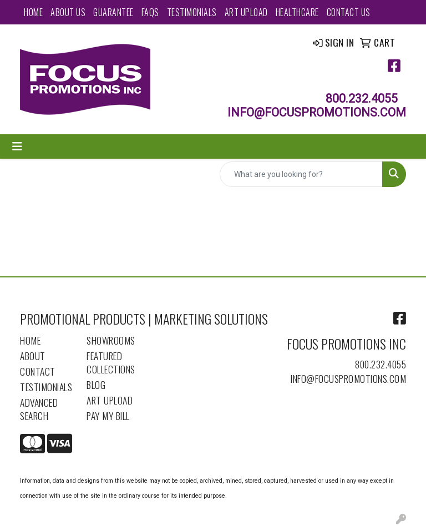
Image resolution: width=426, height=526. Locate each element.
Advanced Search (39, 409)
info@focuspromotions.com (348, 378)
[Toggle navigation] (17, 146)
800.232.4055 (380, 364)
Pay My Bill (108, 415)
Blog (96, 384)
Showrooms (111, 340)
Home (33, 12)
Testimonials (192, 12)
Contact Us (349, 12)
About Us (67, 12)
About (32, 355)
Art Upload (246, 12)
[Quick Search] (301, 174)
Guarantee (113, 12)
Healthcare (297, 12)
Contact (37, 371)
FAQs (150, 12)
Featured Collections (111, 362)
